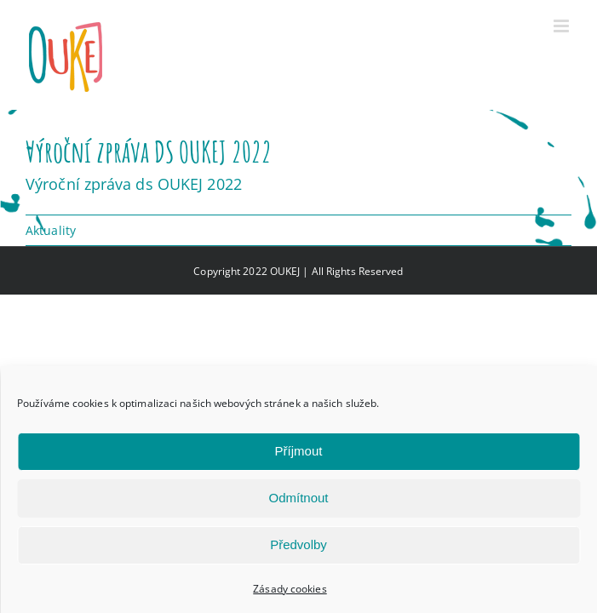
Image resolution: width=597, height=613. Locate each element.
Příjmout (299, 451)
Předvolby (298, 544)
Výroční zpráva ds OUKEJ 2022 (134, 184)
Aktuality (51, 230)
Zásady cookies (289, 588)
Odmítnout (298, 497)
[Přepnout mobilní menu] (562, 26)
